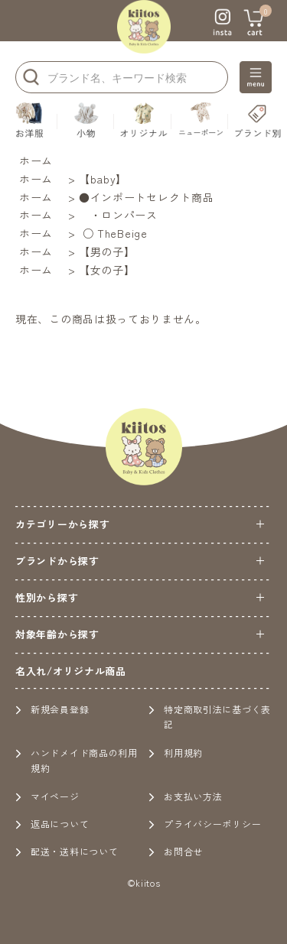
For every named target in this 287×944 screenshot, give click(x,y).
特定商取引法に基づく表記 (209, 716)
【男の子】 (107, 251)
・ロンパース (118, 214)
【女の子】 (107, 269)
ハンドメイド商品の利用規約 (76, 760)
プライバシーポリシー (204, 823)
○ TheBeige (113, 233)
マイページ (47, 796)
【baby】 (103, 179)
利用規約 (175, 752)
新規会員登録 (52, 708)
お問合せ (175, 851)
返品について (52, 823)
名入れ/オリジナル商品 (70, 670)
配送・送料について (66, 851)
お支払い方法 (185, 796)
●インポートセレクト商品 (146, 197)
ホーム (36, 160)
